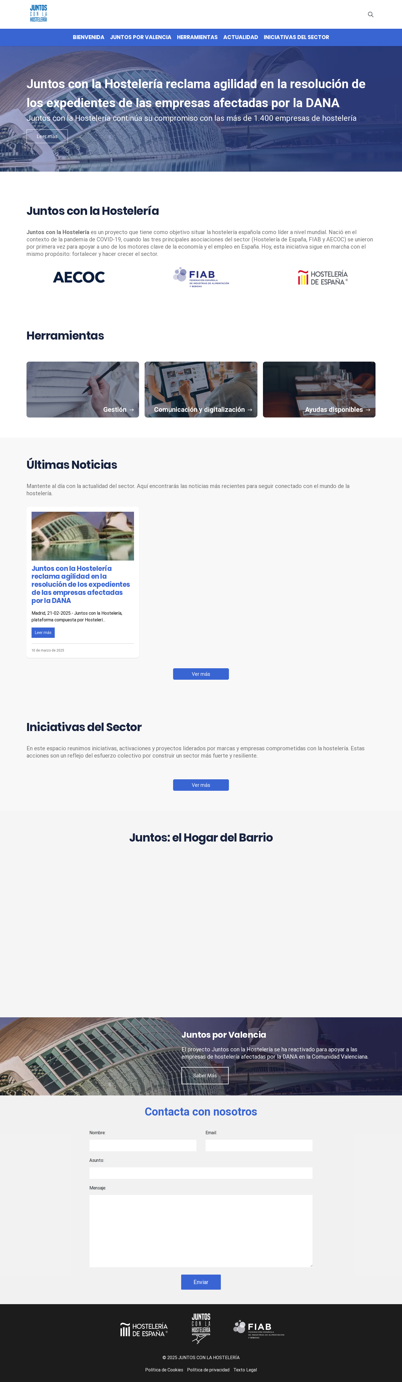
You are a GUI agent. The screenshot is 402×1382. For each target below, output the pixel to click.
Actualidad (240, 37)
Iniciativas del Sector (296, 37)
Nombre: (97, 1132)
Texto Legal (245, 1370)
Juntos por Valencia (140, 37)
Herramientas (197, 37)
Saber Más (205, 1075)
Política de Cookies (164, 1370)
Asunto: (96, 1160)
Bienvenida (88, 37)
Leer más (47, 136)
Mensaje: (97, 1188)
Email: (211, 1132)
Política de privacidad (208, 1370)
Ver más (201, 674)
